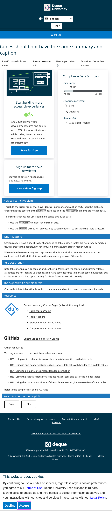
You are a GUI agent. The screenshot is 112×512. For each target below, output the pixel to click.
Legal (89, 456)
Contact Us (14, 419)
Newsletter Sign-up (29, 188)
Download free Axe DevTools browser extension (56, 433)
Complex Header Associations (45, 328)
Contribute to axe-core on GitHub (41, 338)
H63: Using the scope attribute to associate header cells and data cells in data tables (55, 376)
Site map (56, 422)
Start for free (29, 150)
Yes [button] (11, 404)
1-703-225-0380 (77, 450)
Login (57, 25)
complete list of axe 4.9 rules (33, 389)
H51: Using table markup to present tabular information (40, 370)
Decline (10, 505)
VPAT (96, 419)
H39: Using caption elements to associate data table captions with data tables (51, 359)
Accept (24, 505)
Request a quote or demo (41, 419)
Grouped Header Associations (45, 322)
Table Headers (37, 316)
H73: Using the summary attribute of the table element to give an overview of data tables (58, 382)
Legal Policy (98, 497)
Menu (56, 34)
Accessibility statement (74, 419)
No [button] (29, 404)
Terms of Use (33, 488)
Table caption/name (40, 310)
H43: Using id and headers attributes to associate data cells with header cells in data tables (58, 365)
